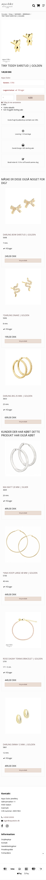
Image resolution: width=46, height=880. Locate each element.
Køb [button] (30, 97)
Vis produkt (23, 260)
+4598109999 (7, 817)
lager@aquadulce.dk (12, 820)
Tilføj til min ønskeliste (12, 102)
